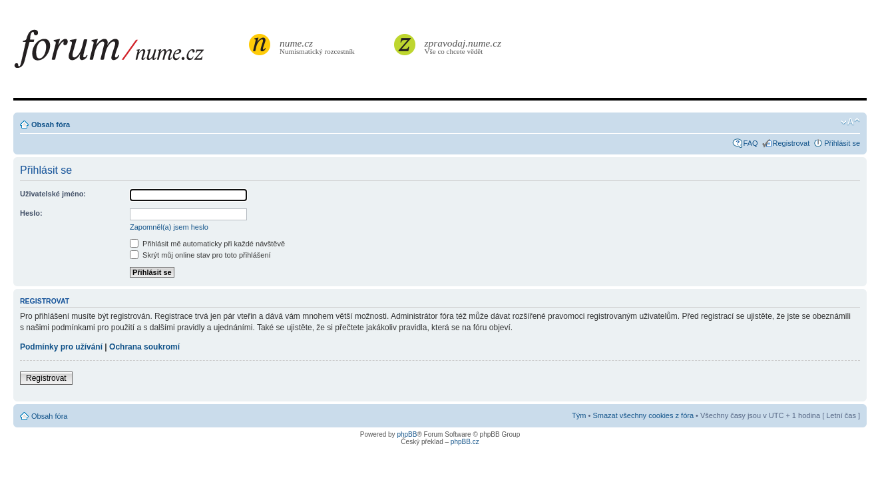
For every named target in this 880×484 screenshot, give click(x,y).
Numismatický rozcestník (318, 46)
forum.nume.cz (129, 52)
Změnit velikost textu (850, 122)
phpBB (407, 434)
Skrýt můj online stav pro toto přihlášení (200, 255)
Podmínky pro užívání (61, 347)
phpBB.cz (465, 441)
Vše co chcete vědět (463, 46)
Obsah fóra (50, 124)
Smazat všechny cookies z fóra (643, 415)
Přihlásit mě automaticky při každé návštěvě (207, 244)
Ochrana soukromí (144, 347)
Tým (579, 415)
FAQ (751, 143)
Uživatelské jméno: (53, 194)
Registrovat (791, 143)
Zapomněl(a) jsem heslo (169, 227)
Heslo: (31, 213)
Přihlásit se (842, 143)
